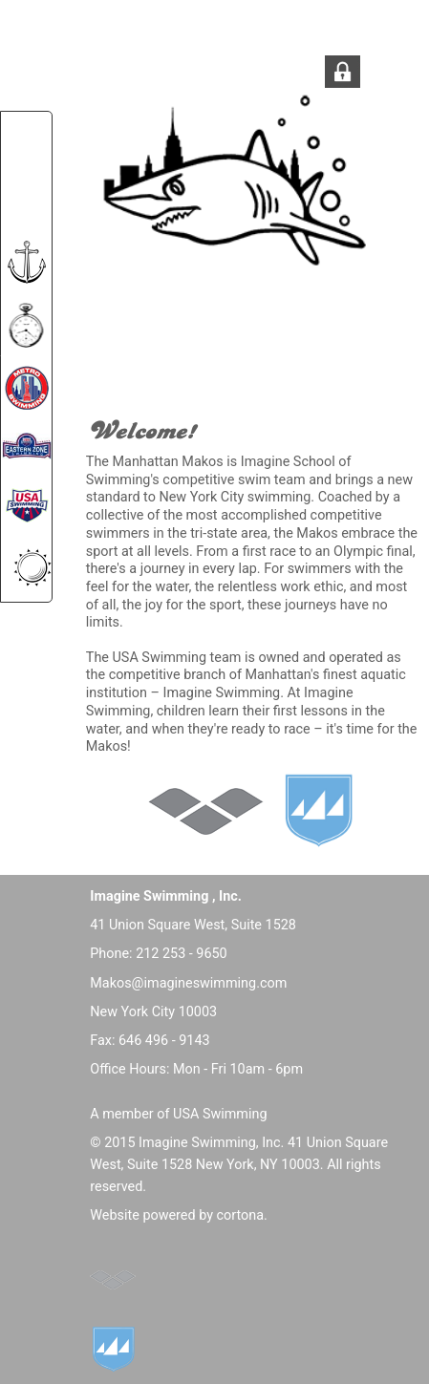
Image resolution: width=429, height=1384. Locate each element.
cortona (241, 1215)
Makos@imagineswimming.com (188, 983)
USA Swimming (220, 1114)
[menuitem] (26, 138)
